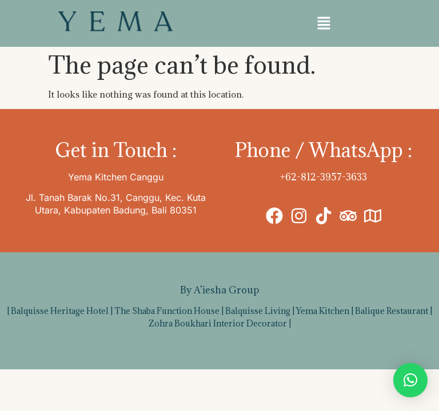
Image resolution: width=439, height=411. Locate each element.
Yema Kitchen (322, 310)
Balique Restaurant (391, 310)
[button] (323, 23)
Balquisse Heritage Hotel (60, 310)
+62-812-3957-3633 (323, 177)
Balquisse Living (257, 310)
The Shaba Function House (167, 310)
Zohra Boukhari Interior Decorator (218, 323)
